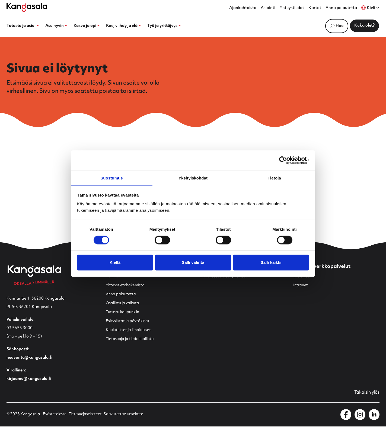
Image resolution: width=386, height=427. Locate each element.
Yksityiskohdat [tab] (193, 177)
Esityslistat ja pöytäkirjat (129, 321)
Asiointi (268, 8)
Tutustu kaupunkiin (124, 312)
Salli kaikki (271, 263)
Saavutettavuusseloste (126, 415)
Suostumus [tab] (111, 177)
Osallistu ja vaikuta (123, 303)
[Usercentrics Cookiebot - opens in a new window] (285, 160)
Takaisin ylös (365, 393)
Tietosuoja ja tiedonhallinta (132, 339)
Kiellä (115, 263)
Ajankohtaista (242, 8)
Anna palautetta (341, 8)
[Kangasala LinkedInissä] (374, 415)
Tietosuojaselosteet (86, 415)
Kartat (314, 8)
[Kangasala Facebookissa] (345, 415)
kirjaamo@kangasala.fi (29, 379)
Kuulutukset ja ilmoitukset (130, 330)
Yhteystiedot (292, 8)
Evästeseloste (55, 415)
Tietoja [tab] (274, 177)
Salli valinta (193, 263)
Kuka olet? (364, 25)
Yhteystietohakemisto (126, 285)
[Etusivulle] (27, 7)
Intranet (301, 285)
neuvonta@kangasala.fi (29, 358)
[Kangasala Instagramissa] (360, 415)
